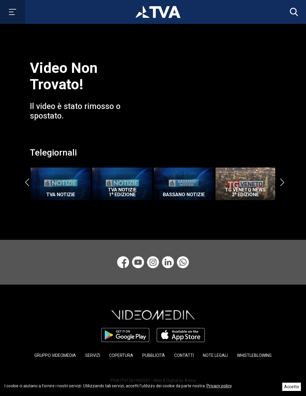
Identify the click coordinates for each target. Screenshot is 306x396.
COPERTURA (121, 355)
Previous (26, 182)
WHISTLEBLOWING (254, 355)
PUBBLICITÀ (153, 355)
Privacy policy (219, 385)
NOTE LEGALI (215, 355)
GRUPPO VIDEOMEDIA (55, 355)
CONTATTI (184, 355)
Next (282, 182)
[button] (292, 11)
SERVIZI (92, 355)
